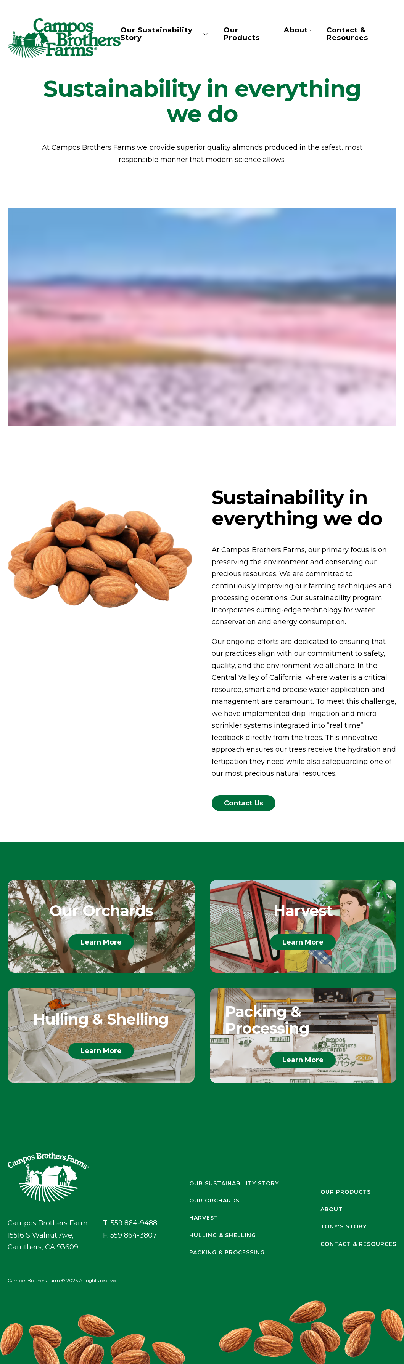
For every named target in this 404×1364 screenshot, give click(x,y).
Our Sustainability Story (164, 34)
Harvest (203, 1218)
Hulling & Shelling (222, 1235)
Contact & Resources (347, 34)
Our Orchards (214, 1201)
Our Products (242, 34)
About (297, 30)
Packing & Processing (227, 1252)
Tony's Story (343, 1227)
